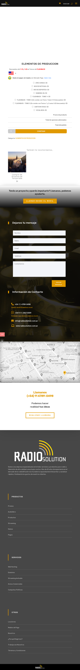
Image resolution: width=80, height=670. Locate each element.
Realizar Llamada (40, 415)
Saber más (47, 78)
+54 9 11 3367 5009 (23, 313)
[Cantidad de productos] (12, 131)
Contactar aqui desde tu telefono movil (24, 316)
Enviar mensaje (58, 283)
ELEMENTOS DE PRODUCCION (25, 138)
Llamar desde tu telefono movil (21, 307)
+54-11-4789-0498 (23, 304)
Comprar (41, 131)
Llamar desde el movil (40, 201)
